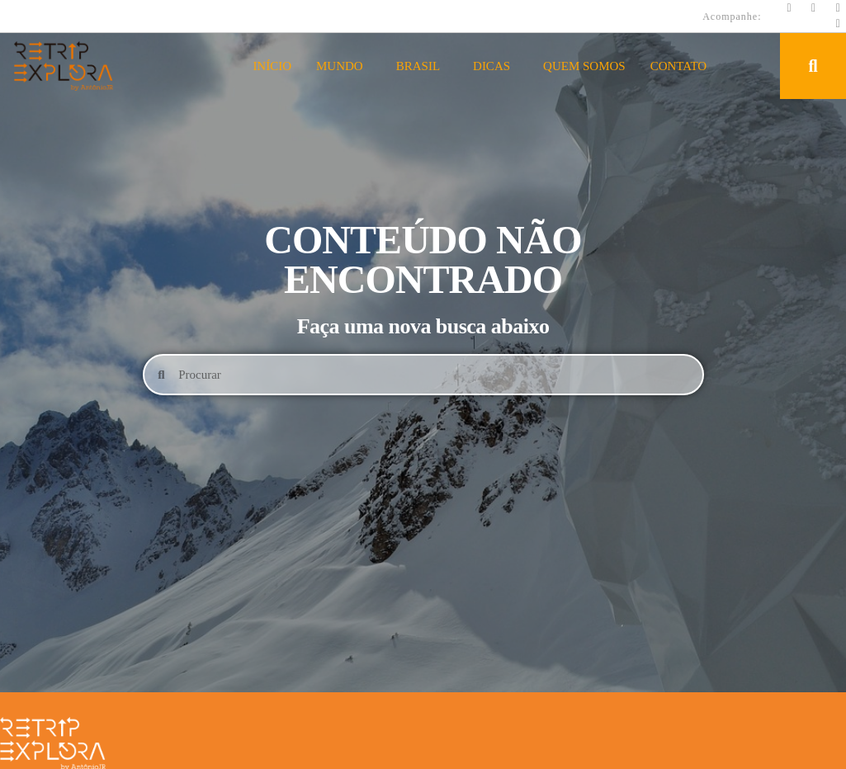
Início (272, 66)
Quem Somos (584, 66)
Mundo (343, 66)
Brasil (422, 66)
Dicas (495, 66)
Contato (678, 66)
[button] (813, 66)
